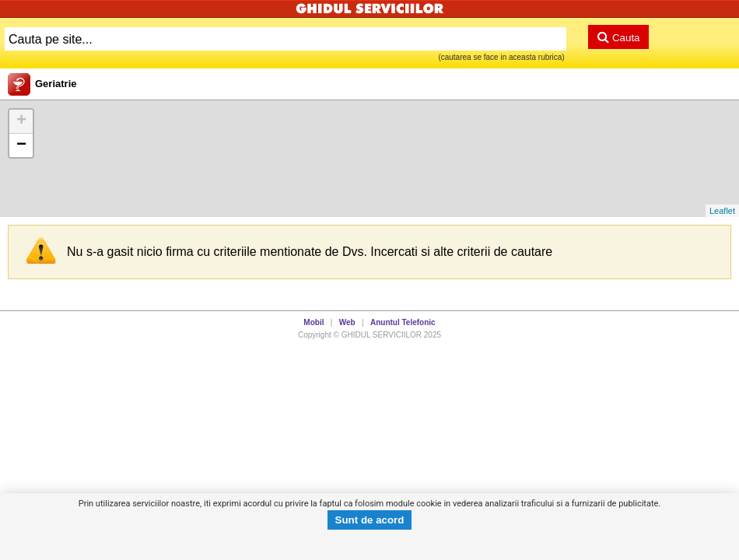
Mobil (313, 322)
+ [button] (21, 121)
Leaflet (722, 210)
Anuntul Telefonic (403, 322)
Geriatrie (55, 83)
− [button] (21, 145)
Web (347, 322)
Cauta (618, 37)
